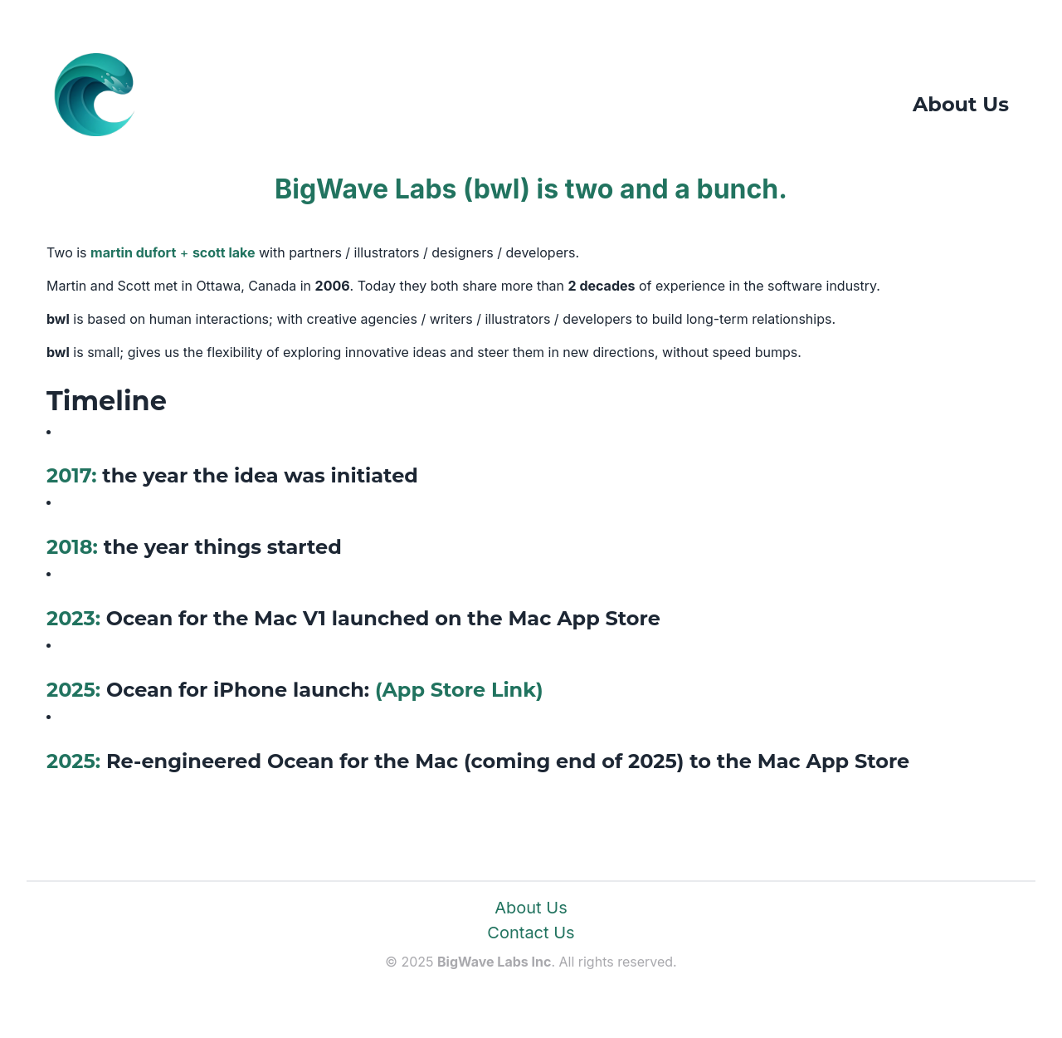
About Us (530, 908)
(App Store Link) (459, 690)
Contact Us (530, 933)
